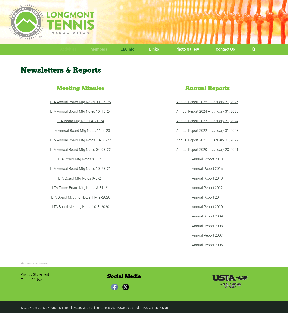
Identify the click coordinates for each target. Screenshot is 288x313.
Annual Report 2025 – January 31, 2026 (207, 101)
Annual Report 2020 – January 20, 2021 (207, 149)
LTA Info (130, 49)
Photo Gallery (187, 49)
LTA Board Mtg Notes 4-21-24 (80, 120)
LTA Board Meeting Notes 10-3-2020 (80, 206)
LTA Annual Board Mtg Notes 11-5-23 (80, 130)
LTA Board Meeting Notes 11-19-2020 (80, 197)
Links (155, 49)
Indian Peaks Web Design (151, 308)
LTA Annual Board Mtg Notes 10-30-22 (80, 140)
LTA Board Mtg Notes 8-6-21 (80, 159)
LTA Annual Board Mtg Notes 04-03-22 (80, 149)
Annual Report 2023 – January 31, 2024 (207, 120)
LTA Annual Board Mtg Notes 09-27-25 (80, 101)
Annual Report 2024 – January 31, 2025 (207, 111)
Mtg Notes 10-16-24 (95, 111)
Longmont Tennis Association (70, 308)
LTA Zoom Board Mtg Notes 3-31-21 (80, 187)
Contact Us (225, 49)
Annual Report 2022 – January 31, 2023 (207, 130)
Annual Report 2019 (207, 159)
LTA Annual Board (64, 111)
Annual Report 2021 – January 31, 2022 (207, 140)
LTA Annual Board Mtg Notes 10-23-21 (80, 168)
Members (101, 49)
